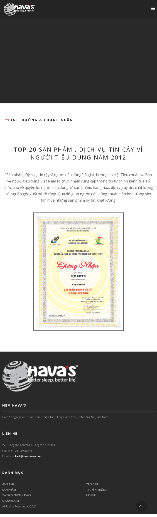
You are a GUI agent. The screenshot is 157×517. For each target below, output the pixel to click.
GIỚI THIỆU (9, 484)
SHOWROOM (10, 501)
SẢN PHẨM (9, 490)
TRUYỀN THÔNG (96, 490)
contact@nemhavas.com (26, 456)
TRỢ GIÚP (92, 484)
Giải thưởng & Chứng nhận (39, 120)
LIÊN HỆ (91, 495)
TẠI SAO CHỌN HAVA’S (16, 495)
